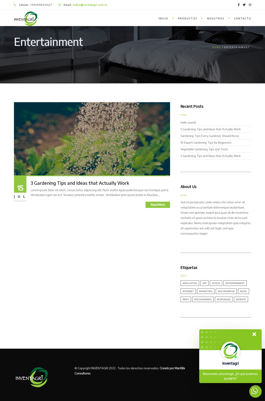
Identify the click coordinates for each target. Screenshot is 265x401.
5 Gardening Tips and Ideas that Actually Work (210, 129)
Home (216, 47)
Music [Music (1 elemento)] (243, 291)
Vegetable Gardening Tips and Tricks (204, 149)
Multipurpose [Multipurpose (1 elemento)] (226, 291)
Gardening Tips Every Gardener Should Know (209, 136)
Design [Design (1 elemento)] (216, 283)
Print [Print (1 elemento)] (186, 299)
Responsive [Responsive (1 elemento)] (224, 299)
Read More (158, 204)
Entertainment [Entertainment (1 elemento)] (235, 283)
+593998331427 (41, 4)
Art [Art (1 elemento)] (204, 283)
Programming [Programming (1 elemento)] (203, 299)
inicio (163, 18)
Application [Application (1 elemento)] (190, 283)
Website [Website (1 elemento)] (241, 299)
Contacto (242, 18)
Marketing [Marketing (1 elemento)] (206, 291)
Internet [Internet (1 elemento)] (188, 291)
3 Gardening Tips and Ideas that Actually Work (80, 183)
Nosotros (215, 18)
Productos (187, 18)
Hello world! (188, 122)
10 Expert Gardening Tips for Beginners (205, 142)
